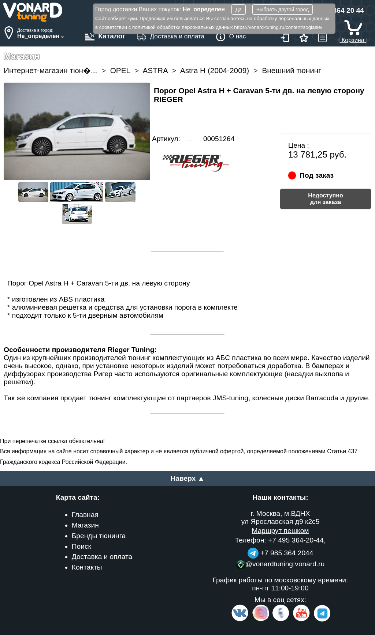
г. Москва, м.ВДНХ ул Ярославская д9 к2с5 (280, 517)
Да (238, 9)
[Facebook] (280, 620)
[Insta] (261, 620)
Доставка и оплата (102, 556)
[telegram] (321, 620)
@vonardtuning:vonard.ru (280, 564)
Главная (85, 514)
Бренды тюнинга (99, 536)
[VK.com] (240, 620)
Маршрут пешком (280, 530)
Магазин (85, 525)
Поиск (81, 546)
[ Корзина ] (353, 36)
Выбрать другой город (282, 9)
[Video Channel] (302, 620)
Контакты (87, 567)
